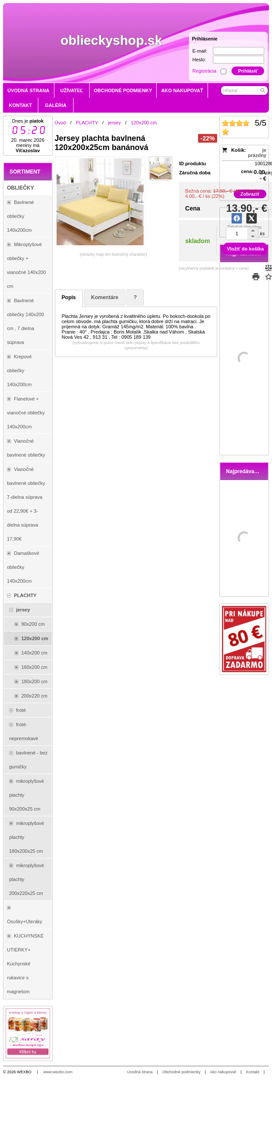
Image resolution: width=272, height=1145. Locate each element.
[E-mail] (238, 51)
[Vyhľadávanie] (244, 90)
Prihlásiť (248, 70)
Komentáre (104, 297)
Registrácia (204, 70)
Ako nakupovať (223, 1072)
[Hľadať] (262, 90)
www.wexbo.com (58, 1072)
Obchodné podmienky (181, 1072)
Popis (69, 297)
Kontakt (252, 1072)
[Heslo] (238, 59)
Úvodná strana (140, 1072)
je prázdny (257, 152)
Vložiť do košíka (245, 248)
